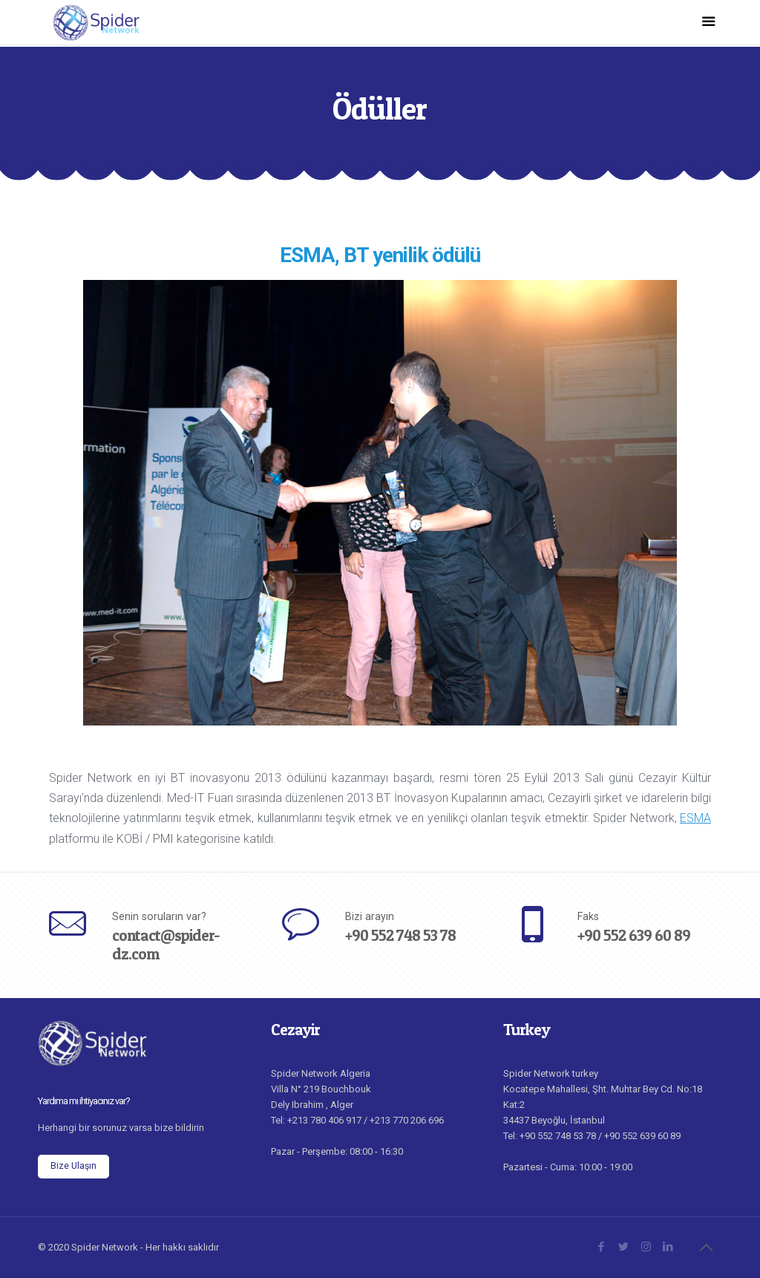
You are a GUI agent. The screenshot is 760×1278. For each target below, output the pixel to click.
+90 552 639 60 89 (633, 935)
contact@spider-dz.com (166, 944)
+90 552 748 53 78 (400, 935)
